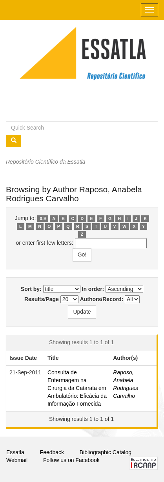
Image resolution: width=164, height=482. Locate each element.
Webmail (16, 460)
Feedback (52, 452)
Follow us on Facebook (71, 460)
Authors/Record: (101, 299)
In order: (93, 289)
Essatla (15, 452)
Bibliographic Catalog (105, 452)
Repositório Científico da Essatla (45, 162)
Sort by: (31, 289)
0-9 (43, 218)
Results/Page (41, 299)
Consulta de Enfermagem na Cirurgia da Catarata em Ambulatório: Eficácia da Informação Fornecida (77, 388)
